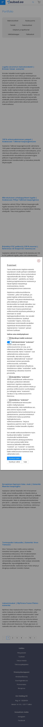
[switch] (9, 338)
